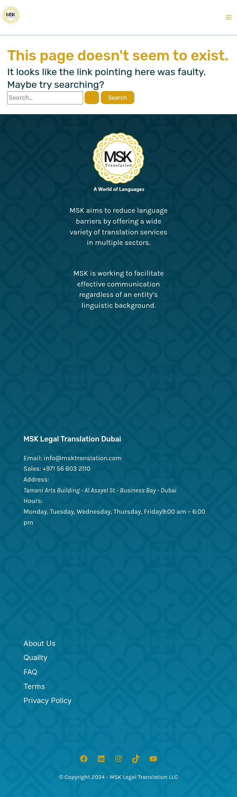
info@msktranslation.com (83, 458)
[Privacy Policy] (47, 700)
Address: (36, 479)
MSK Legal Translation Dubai (72, 439)
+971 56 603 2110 (66, 469)
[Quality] (35, 657)
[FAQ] (30, 672)
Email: (32, 458)
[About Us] (39, 643)
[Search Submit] (92, 97)
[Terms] (34, 686)
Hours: (33, 501)
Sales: (32, 469)
